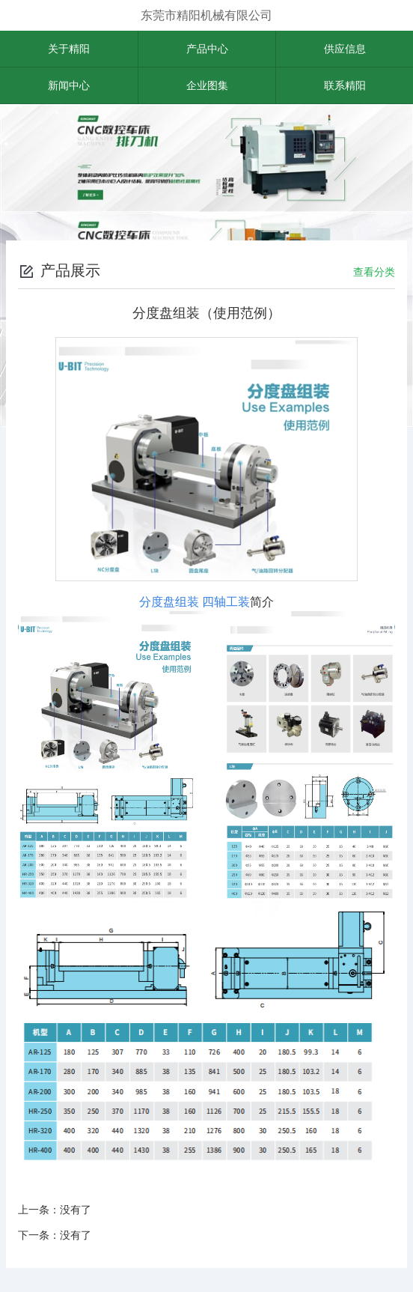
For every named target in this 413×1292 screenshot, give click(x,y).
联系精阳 (345, 85)
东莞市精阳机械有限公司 (206, 15)
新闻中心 (69, 85)
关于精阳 (69, 49)
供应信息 (345, 49)
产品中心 (207, 49)
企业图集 (207, 85)
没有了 (75, 1210)
